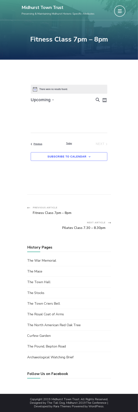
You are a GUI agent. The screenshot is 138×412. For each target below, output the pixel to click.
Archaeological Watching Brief (50, 357)
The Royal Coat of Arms (45, 314)
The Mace (34, 271)
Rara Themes (62, 406)
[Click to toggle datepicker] (42, 100)
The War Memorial (41, 260)
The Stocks (35, 293)
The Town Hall (38, 282)
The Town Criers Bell (43, 303)
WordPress (96, 406)
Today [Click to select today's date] (69, 143)
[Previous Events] (36, 144)
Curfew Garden (39, 335)
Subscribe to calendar (66, 156)
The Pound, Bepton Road (46, 346)
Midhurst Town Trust (42, 7)
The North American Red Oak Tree (54, 325)
